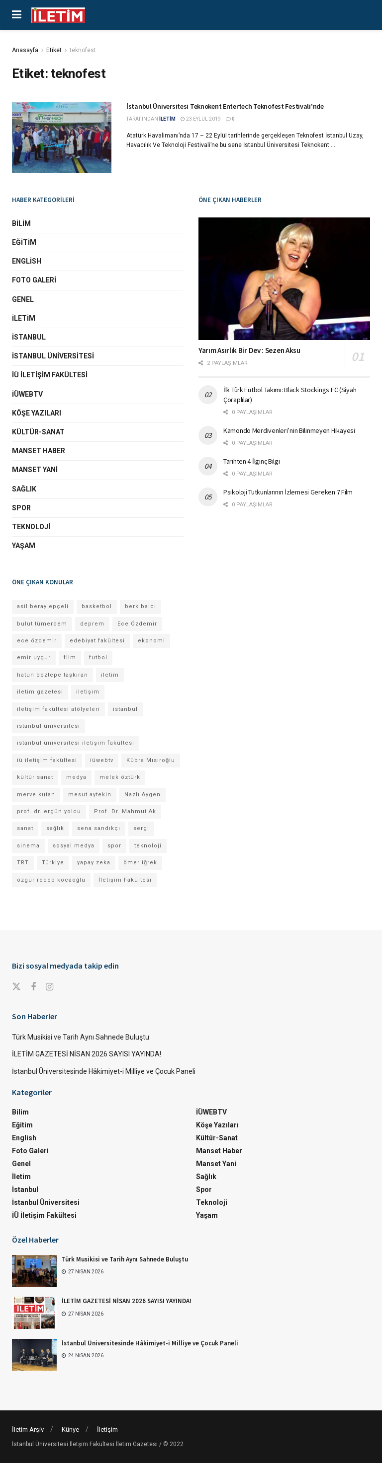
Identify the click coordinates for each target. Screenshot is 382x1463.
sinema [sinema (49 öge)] (28, 845)
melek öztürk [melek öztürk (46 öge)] (119, 777)
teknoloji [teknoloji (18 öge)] (148, 845)
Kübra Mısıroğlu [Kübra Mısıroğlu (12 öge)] (150, 760)
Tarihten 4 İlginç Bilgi (251, 461)
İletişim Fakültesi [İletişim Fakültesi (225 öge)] (125, 880)
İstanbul (29, 337)
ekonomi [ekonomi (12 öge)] (151, 640)
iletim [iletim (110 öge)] (110, 675)
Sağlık (24, 489)
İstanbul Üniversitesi (53, 356)
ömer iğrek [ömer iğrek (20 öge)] (140, 862)
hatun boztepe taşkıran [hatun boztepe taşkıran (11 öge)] (52, 675)
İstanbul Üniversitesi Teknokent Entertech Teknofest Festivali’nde (225, 106)
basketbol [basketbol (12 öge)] (97, 606)
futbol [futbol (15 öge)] (98, 657)
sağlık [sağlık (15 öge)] (55, 828)
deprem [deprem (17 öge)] (92, 624)
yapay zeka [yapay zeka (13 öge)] (93, 862)
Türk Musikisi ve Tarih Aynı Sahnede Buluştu (80, 1037)
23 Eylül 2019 (201, 119)
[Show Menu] (16, 15)
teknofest (83, 50)
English (26, 261)
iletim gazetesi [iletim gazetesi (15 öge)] (40, 692)
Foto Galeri (34, 280)
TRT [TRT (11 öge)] (23, 862)
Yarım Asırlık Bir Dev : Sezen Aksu (249, 350)
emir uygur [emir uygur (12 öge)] (34, 657)
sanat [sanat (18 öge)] (25, 828)
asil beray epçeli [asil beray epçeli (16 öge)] (43, 606)
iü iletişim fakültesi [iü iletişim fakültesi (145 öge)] (47, 760)
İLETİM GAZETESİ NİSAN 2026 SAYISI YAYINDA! (86, 1054)
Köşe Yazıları (36, 413)
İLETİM (167, 119)
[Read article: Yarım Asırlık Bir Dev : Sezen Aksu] (284, 278)
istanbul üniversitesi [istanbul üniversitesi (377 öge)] (48, 726)
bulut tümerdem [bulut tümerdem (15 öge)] (42, 624)
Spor (21, 508)
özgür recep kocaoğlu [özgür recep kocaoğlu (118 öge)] (51, 880)
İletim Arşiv (28, 1429)
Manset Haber (38, 451)
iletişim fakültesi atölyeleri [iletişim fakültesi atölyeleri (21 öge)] (58, 709)
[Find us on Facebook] (33, 987)
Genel (23, 299)
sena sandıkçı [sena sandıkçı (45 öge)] (98, 828)
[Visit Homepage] (58, 15)
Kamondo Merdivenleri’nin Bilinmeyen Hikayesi (289, 430)
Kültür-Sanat (38, 432)
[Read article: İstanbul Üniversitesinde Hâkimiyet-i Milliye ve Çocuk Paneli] (34, 1355)
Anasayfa (25, 50)
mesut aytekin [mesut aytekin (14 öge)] (89, 794)
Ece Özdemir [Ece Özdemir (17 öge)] (137, 624)
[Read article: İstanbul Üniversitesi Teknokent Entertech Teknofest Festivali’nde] (61, 137)
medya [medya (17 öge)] (76, 777)
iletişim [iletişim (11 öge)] (87, 692)
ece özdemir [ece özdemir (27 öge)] (37, 640)
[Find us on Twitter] (16, 987)
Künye (70, 1429)
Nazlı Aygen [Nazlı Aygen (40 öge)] (142, 794)
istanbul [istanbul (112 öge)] (125, 709)
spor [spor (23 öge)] (114, 845)
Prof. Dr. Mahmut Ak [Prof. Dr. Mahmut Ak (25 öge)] (125, 811)
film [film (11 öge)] (70, 657)
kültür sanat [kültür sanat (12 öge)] (35, 777)
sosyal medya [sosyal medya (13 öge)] (74, 845)
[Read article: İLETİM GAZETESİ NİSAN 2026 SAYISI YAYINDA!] (34, 1312)
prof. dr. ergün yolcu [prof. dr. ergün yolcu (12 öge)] (49, 811)
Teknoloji (31, 527)
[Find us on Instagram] (49, 987)
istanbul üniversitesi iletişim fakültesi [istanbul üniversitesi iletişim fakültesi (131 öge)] (75, 743)
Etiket (54, 50)
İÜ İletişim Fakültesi (50, 375)
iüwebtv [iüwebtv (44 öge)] (101, 760)
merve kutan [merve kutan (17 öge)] (36, 794)
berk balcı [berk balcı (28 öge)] (140, 606)
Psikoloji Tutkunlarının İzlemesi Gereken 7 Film (288, 492)
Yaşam (23, 546)
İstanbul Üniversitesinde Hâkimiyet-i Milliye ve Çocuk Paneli (103, 1071)
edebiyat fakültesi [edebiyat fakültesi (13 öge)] (97, 640)
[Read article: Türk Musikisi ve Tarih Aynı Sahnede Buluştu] (34, 1271)
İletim (23, 318)
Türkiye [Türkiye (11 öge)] (53, 862)
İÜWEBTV (27, 394)
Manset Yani (35, 470)
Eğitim (24, 242)
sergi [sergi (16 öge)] (141, 828)
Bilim (21, 223)
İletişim (107, 1429)
